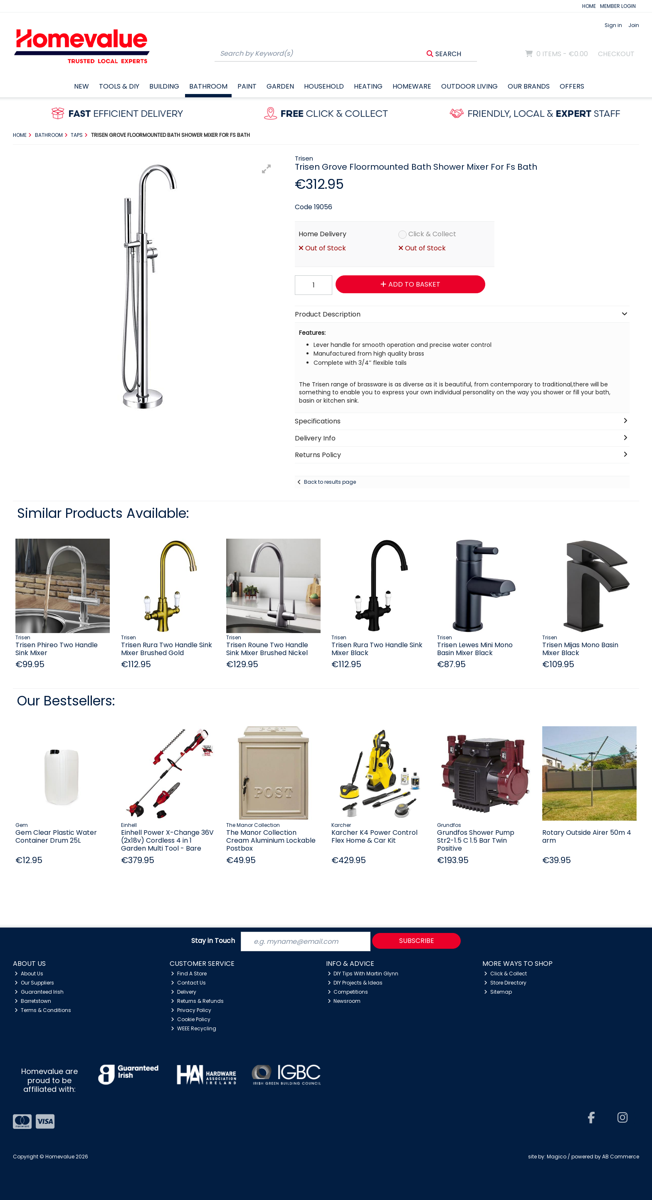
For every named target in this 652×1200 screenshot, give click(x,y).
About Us (29, 973)
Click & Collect (432, 234)
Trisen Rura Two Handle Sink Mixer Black (376, 649)
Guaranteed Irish (39, 991)
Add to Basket (410, 284)
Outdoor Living (469, 86)
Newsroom (344, 1001)
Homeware (412, 86)
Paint (247, 86)
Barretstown (33, 1001)
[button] (266, 169)
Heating (368, 86)
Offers (572, 86)
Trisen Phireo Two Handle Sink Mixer (56, 649)
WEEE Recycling (193, 1028)
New (81, 86)
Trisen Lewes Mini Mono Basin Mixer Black (475, 649)
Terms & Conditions (43, 1010)
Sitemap (498, 991)
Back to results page (330, 481)
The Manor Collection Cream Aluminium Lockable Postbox (271, 840)
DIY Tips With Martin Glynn (363, 973)
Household (324, 86)
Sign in (613, 25)
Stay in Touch (213, 941)
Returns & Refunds (197, 1001)
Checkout (616, 54)
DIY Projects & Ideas (355, 982)
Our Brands (529, 86)
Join (633, 25)
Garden (280, 86)
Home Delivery (322, 234)
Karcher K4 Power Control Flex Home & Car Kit (374, 836)
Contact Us (188, 982)
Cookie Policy (190, 1019)
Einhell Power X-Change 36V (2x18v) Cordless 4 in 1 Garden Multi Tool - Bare (167, 840)
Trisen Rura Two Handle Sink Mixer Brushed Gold (166, 649)
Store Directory (505, 982)
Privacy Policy (191, 1010)
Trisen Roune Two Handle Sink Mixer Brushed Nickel (267, 649)
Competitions (348, 991)
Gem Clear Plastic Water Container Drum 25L (56, 836)
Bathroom (208, 86)
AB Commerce (620, 1156)
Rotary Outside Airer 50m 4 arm (586, 836)
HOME (589, 6)
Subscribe (416, 940)
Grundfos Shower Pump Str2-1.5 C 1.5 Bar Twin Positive (475, 840)
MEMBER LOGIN (618, 6)
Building (164, 86)
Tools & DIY (119, 86)
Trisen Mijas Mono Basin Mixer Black (580, 649)
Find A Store (189, 973)
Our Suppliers (34, 982)
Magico (556, 1156)
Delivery (183, 991)
